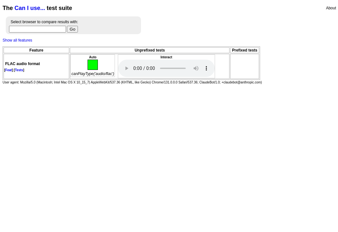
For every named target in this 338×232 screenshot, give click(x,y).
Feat (8, 70)
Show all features (17, 40)
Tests (19, 70)
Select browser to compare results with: (44, 22)
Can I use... (29, 8)
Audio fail (166, 68)
